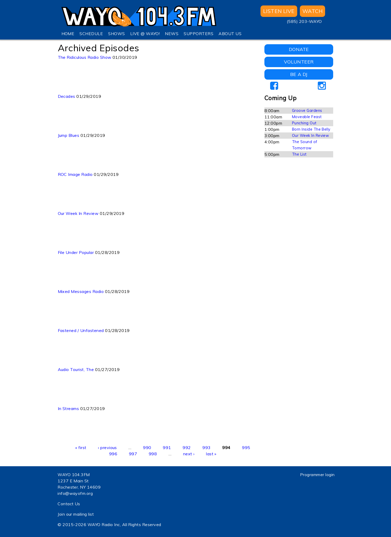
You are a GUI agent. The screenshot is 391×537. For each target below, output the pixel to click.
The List (299, 154)
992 (187, 447)
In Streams (68, 408)
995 (246, 447)
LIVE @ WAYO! (145, 33)
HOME (68, 33)
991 (167, 447)
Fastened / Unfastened (81, 330)
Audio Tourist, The (76, 369)
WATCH (312, 11)
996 (113, 453)
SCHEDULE (91, 33)
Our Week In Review (78, 213)
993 (206, 447)
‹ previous (107, 447)
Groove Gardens (307, 110)
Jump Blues (68, 135)
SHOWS (116, 33)
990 (147, 447)
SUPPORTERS (198, 33)
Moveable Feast (307, 116)
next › (189, 453)
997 (133, 453)
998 (153, 453)
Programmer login (317, 474)
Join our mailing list (76, 514)
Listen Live (279, 11)
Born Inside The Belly (311, 129)
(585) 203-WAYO (304, 21)
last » (211, 453)
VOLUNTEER (299, 62)
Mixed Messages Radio (81, 291)
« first (80, 447)
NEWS (171, 33)
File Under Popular (76, 252)
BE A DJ (299, 74)
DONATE (299, 49)
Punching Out (304, 123)
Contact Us (69, 503)
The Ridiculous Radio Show (84, 57)
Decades (66, 96)
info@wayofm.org (75, 493)
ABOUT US (230, 33)
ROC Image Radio (75, 174)
